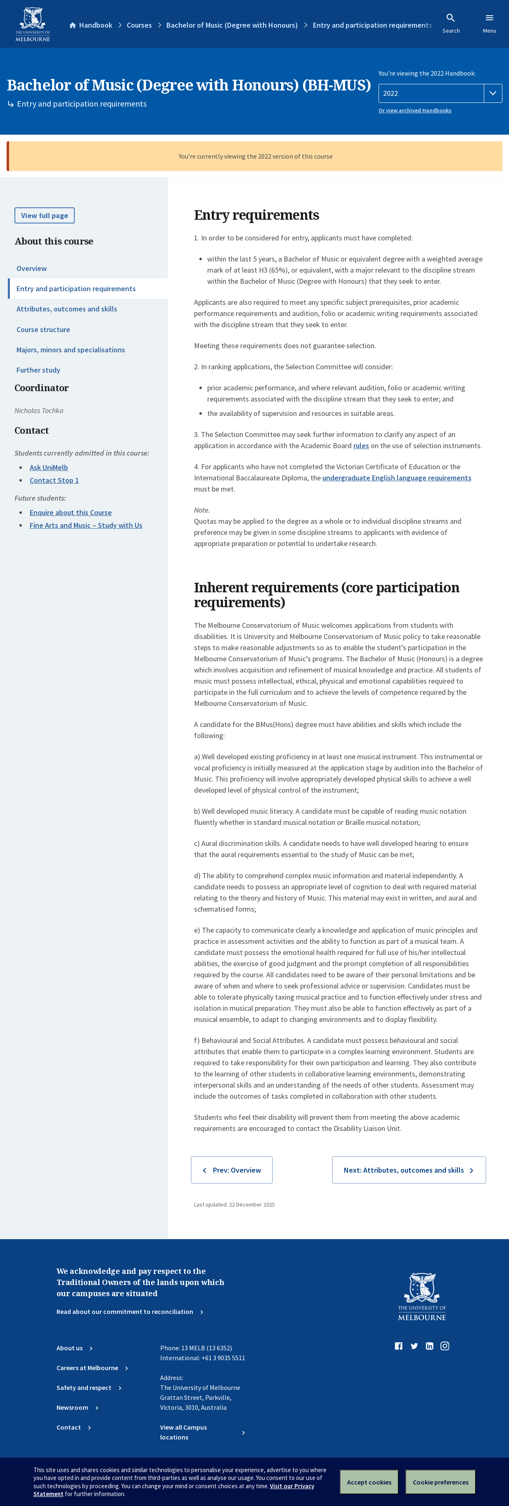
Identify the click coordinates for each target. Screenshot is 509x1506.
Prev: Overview (237, 1170)
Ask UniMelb (49, 467)
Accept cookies (369, 1482)
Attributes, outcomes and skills (67, 309)
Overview (32, 268)
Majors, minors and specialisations (71, 349)
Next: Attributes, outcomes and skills (404, 1170)
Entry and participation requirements (76, 288)
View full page (44, 215)
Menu (489, 23)
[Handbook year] (440, 93)
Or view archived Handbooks (415, 110)
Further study (38, 370)
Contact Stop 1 (54, 480)
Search (451, 23)
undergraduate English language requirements (396, 477)
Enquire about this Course (71, 512)
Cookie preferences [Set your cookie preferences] (441, 1482)
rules (361, 445)
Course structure (43, 329)
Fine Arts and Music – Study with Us (86, 525)
